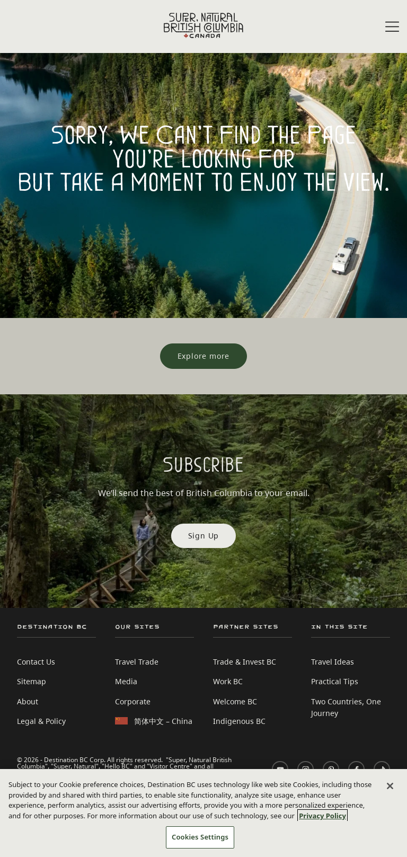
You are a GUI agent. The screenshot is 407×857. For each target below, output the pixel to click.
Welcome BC (235, 701)
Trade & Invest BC (244, 662)
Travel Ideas (332, 662)
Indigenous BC (239, 721)
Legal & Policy (41, 721)
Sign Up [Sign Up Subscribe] (203, 536)
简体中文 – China (163, 721)
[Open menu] (392, 27)
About (27, 701)
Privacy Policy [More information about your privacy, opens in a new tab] (322, 815)
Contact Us (36, 662)
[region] (203, 813)
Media (126, 681)
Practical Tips (334, 681)
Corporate (133, 701)
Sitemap (31, 681)
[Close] (390, 786)
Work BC (228, 681)
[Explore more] (203, 356)
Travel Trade (136, 662)
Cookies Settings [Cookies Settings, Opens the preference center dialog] (200, 837)
